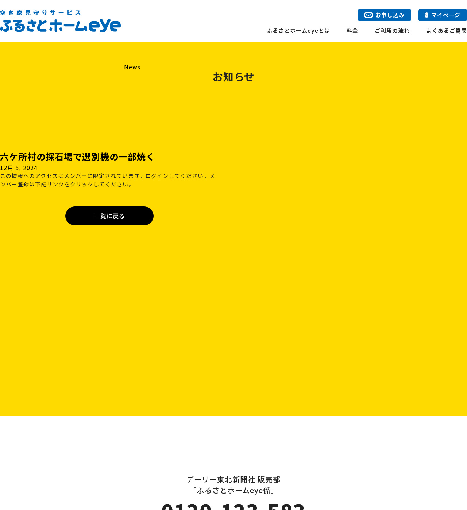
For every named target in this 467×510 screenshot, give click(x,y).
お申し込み (384, 15)
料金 (352, 30)
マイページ (442, 15)
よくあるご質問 (446, 30)
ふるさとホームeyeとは (298, 30)
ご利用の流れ (392, 30)
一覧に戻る (109, 215)
